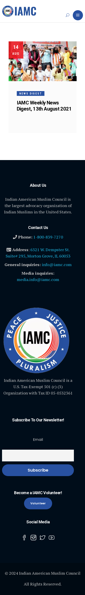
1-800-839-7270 (48, 237)
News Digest (30, 93)
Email (38, 439)
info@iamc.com (57, 264)
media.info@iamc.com (38, 279)
